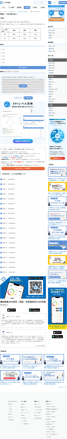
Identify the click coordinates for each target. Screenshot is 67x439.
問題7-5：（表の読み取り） (8, 199)
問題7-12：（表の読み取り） (8, 233)
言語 (10, 406)
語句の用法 (52, 68)
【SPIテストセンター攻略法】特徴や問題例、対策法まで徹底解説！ (57, 276)
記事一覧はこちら (63, 285)
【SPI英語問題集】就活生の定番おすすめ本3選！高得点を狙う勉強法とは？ (54, 361)
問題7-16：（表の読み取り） (8, 252)
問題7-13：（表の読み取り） (8, 238)
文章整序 (51, 70)
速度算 (51, 94)
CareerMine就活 (37, 407)
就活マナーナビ (37, 415)
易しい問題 (52, 46)
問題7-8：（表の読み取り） (8, 213)
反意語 (51, 110)
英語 (10, 411)
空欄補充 (51, 72)
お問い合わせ (23, 418)
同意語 (51, 108)
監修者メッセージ (24, 409)
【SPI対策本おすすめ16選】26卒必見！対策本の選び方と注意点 (57, 232)
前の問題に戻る (18, 97)
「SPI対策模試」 (16, 156)
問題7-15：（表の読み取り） (8, 248)
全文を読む (23, 85)
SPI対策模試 (11, 419)
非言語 (5, 11)
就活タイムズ (37, 404)
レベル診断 (11, 7)
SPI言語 (35, 7)
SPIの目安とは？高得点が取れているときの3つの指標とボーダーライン (57, 218)
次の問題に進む (28, 97)
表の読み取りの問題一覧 (23, 11)
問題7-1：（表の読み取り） (8, 179)
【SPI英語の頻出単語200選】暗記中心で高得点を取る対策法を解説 (54, 377)
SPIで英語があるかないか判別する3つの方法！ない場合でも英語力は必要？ (10, 361)
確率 (50, 37)
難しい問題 (52, 51)
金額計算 (51, 91)
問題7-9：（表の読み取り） (8, 218)
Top (3, 7)
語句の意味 (52, 32)
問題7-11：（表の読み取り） (8, 228)
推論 (50, 35)
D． (3, 59)
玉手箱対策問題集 (38, 418)
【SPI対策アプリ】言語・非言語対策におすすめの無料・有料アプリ (57, 203)
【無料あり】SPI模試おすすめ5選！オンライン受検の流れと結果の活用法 (32, 377)
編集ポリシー (23, 407)
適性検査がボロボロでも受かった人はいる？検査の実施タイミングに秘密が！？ (57, 174)
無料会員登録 (63, 2)
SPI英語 (43, 7)
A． (3, 49)
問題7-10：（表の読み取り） (8, 223)
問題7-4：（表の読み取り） (8, 194)
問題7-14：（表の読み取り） (8, 243)
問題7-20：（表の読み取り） (8, 272)
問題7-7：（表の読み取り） (8, 208)
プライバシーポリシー (25, 412)
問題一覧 (10, 414)
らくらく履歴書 (37, 412)
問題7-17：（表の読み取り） (8, 257)
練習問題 (19, 7)
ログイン (55, 2)
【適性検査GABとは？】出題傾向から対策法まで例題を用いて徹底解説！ (57, 262)
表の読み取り (12, 11)
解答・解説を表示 (23, 67)
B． (3, 52)
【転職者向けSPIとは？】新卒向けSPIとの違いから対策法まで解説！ (57, 247)
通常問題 (51, 48)
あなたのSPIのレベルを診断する (23, 168)
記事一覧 (10, 417)
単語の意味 (52, 113)
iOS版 (48, 406)
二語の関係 (52, 30)
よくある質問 (23, 420)
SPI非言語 (27, 7)
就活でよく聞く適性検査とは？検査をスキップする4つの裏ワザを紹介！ (57, 188)
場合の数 (51, 81)
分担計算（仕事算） (53, 89)
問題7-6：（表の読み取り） (8, 204)
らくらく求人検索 (38, 409)
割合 (50, 86)
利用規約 (23, 415)
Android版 (53, 406)
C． (3, 56)
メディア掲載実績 (24, 423)
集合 (50, 96)
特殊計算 (51, 101)
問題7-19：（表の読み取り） (8, 267)
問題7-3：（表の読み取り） (8, 189)
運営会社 (23, 404)
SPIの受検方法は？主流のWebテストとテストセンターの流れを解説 (32, 361)
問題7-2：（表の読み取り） (8, 184)
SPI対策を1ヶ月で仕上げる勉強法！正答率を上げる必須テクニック (10, 377)
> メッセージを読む (40, 345)
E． (3, 62)
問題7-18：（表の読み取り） (8, 262)
